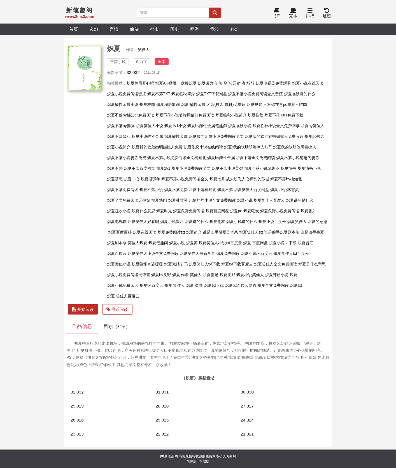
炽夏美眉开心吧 (140, 83)
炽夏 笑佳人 (174, 285)
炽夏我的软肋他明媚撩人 (294, 147)
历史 (174, 29)
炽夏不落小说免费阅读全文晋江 (255, 94)
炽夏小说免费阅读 (122, 285)
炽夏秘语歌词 (168, 104)
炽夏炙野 (227, 275)
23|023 (77, 434)
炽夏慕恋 (115, 179)
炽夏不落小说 (151, 189)
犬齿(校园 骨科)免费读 (225, 104)
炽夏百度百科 (120, 232)
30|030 (247, 392)
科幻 (234, 29)
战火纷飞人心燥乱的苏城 (247, 179)
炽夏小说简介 (119, 147)
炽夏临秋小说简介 (231, 115)
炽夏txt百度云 (151, 285)
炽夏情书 (288, 168)
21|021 (247, 434)
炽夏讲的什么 (196, 221)
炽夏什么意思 (143, 211)
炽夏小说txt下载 (283, 243)
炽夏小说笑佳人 (250, 275)
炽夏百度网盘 (217, 211)
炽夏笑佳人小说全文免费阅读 (153, 253)
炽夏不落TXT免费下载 (283, 115)
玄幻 (93, 29)
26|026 (77, 420)
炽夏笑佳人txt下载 (204, 264)
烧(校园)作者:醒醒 (239, 83)
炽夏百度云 (117, 253)
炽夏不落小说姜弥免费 (126, 157)
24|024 (247, 420)
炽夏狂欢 (251, 211)
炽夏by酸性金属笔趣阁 (207, 126)
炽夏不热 (115, 168)
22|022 (162, 434)
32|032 (133, 72)
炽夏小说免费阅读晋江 (126, 94)
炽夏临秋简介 (183, 94)
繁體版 (204, 461)
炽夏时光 (164, 211)
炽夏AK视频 (165, 83)
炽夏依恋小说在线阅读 (203, 147)
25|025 (162, 420)
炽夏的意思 (317, 221)
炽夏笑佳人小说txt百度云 (220, 243)
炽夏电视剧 (117, 221)
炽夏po (236, 211)
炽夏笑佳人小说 (149, 126)
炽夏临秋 (255, 115)
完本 (293, 13)
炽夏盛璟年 (150, 179)
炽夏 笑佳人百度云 (123, 296)
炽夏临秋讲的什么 (299, 94)
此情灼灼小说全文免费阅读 (212, 200)
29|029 (77, 406)
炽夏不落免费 (176, 189)
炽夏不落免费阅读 (122, 189)
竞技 (214, 29)
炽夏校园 (147, 104)
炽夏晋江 (305, 243)
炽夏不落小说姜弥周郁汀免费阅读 (184, 115)
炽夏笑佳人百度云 (269, 200)
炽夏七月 (217, 179)
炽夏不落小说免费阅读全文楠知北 (176, 157)
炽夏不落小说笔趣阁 (261, 168)
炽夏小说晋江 (172, 221)
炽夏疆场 (210, 275)
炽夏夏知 (254, 104)
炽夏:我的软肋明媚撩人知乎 (248, 147)
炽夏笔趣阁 (158, 243)
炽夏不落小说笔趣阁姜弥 (297, 157)
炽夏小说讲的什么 (241, 221)
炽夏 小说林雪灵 (284, 189)
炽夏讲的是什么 (299, 200)
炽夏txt (296, 285)
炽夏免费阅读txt (171, 232)
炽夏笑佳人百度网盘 (251, 189)
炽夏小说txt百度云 (256, 253)
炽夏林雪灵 (178, 200)
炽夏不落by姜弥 (121, 126)
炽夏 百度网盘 (255, 243)
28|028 (162, 406)
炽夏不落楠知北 (202, 189)
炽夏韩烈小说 (276, 275)
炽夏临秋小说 (239, 126)
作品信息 (82, 326)
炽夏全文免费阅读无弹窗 (128, 200)
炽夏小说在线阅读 (307, 83)
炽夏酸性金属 (176, 136)
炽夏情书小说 (309, 168)
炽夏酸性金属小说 (122, 104)
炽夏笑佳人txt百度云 (291, 253)
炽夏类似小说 (119, 264)
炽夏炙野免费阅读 (188, 211)
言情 (114, 29)
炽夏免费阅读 (228, 253)
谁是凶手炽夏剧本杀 (281, 232)
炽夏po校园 (314, 136)
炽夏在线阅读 (144, 232)
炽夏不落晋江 (119, 136)
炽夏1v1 (163, 168)
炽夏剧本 (217, 221)
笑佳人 (144, 49)
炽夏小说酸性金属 (147, 136)
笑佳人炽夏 (137, 243)
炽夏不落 (225, 189)
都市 (154, 29)
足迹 (327, 13)
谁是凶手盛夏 (312, 232)
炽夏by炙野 (161, 275)
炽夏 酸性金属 (193, 104)
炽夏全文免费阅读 (273, 285)
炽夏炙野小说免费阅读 (279, 211)
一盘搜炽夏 (187, 83)
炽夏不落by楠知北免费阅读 (130, 115)
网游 (194, 29)
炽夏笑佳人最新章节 (197, 253)
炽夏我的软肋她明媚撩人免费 (157, 147)
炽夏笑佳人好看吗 (143, 221)
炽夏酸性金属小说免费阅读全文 (216, 136)
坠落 (218, 83)
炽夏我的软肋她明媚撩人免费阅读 (274, 136)
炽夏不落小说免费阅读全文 (184, 179)
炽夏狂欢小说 (119, 211)
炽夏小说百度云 (272, 221)
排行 (310, 13)
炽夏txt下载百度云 (237, 264)
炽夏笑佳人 (297, 221)
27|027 (247, 406)
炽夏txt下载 (214, 285)
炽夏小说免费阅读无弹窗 (128, 275)
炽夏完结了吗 (176, 264)
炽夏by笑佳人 (313, 126)
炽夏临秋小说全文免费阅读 (276, 126)
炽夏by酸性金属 (221, 157)
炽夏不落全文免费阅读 (255, 157)
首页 (73, 29)
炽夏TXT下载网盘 (211, 94)
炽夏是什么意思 (312, 264)
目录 (116, 326)
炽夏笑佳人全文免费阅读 (275, 264)
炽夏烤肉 (159, 200)
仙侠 (134, 29)
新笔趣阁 (171, 456)
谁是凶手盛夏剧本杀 (220, 232)
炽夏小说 (177, 243)
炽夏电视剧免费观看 (273, 83)
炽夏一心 (131, 179)
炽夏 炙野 (194, 285)
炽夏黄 (192, 243)
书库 (276, 13)
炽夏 (293, 275)
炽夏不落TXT (158, 94)
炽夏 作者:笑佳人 (187, 275)
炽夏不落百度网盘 (139, 168)
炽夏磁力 (205, 83)
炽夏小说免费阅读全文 (191, 168)
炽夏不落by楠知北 (286, 179)
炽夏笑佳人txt (251, 232)
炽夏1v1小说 (175, 126)
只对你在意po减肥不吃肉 (285, 104)
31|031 (162, 392)
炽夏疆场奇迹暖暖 (147, 264)
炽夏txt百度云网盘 (241, 285)
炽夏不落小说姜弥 (227, 168)
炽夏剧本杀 (117, 243)
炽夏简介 (194, 232)
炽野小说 (245, 200)
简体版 (192, 461)
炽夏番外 (308, 211)
